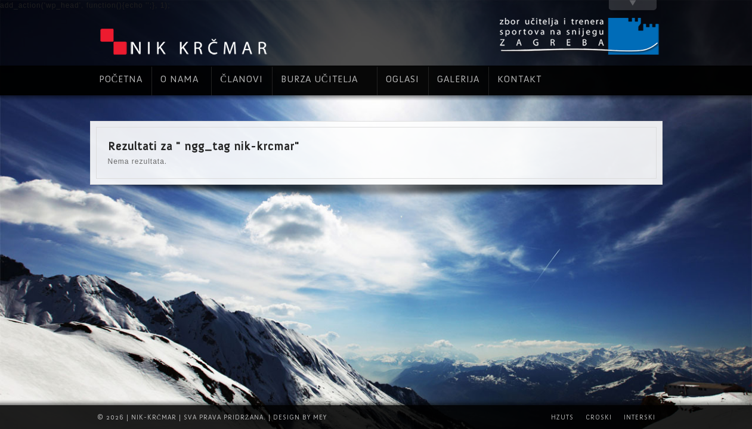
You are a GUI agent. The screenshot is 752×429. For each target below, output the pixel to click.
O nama (179, 79)
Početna (121, 79)
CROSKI (599, 417)
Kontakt (519, 79)
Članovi (241, 79)
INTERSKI (639, 417)
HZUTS (562, 417)
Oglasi (402, 79)
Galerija (458, 79)
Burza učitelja (319, 79)
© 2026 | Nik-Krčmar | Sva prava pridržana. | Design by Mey (212, 417)
